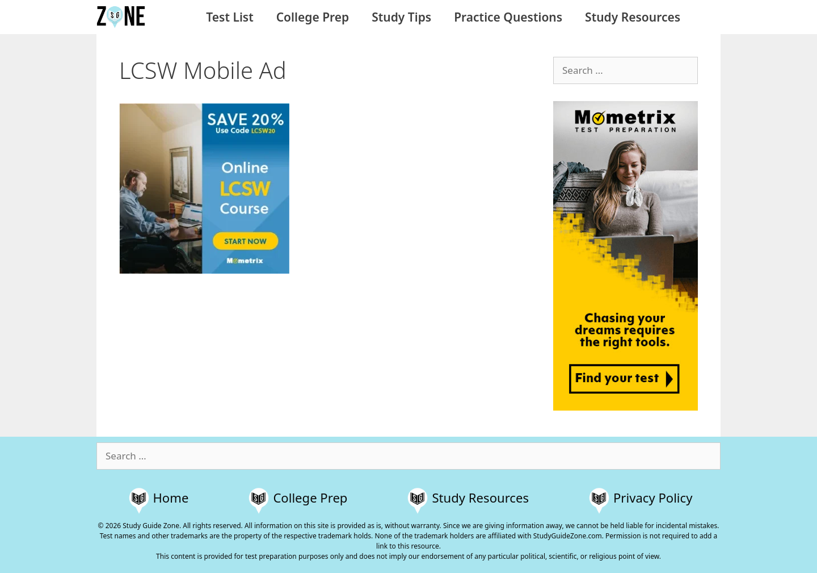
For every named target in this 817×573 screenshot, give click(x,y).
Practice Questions (508, 17)
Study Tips (401, 17)
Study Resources (632, 17)
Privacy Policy (652, 497)
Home (171, 497)
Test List (229, 17)
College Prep (312, 17)
